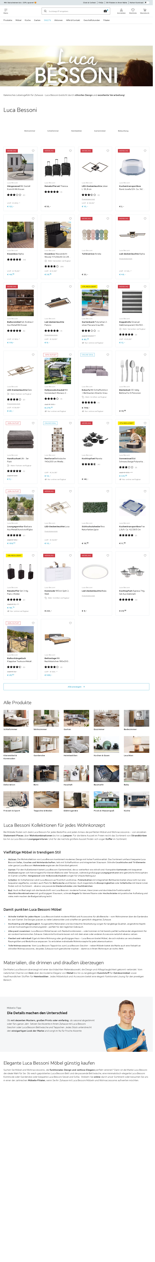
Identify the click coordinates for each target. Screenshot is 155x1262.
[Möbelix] (25, 11)
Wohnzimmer (29, 131)
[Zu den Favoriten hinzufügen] (33, 151)
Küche (28, 20)
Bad (10, 890)
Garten (37, 20)
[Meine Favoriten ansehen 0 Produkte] (133, 11)
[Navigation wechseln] (6, 11)
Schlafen (12, 880)
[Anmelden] (121, 11)
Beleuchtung (123, 131)
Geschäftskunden (92, 20)
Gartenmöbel (99, 131)
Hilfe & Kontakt (73, 20)
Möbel (18, 20)
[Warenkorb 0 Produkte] (144, 11)
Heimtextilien (76, 131)
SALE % (47, 20)
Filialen (106, 20)
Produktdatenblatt (88, 199)
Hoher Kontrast (139, 2)
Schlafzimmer (53, 131)
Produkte (8, 20)
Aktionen (58, 20)
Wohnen (12, 859)
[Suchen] (45, 11)
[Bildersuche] (105, 11)
